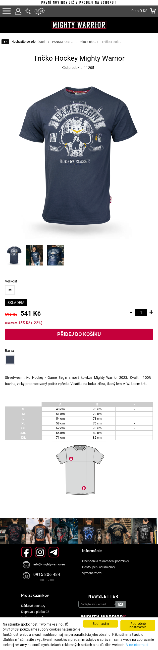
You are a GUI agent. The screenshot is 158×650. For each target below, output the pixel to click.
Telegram (53, 552)
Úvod (41, 42)
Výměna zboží (92, 573)
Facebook (26, 552)
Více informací (137, 645)
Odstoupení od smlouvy (98, 567)
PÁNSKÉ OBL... (62, 42)
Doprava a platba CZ (35, 612)
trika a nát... (88, 42)
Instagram (40, 552)
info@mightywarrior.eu (49, 564)
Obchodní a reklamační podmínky (105, 561)
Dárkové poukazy (33, 606)
